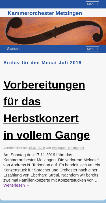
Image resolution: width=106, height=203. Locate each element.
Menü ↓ (92, 4)
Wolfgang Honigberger (68, 147)
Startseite (14, 49)
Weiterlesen (16, 185)
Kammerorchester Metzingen (45, 13)
